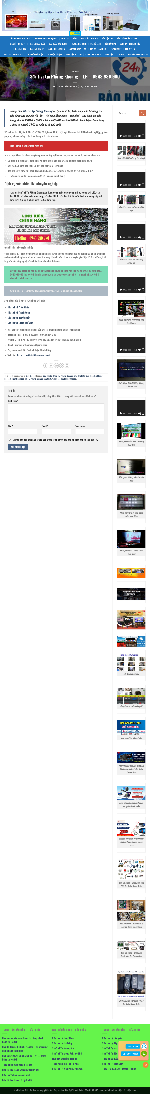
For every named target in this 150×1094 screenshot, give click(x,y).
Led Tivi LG (130, 49)
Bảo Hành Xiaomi (79, 44)
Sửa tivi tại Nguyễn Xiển (18, 317)
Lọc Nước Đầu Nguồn (58, 44)
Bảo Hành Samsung (56, 49)
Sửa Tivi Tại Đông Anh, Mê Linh (67, 1053)
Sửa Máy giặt (110, 44)
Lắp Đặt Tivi (107, 38)
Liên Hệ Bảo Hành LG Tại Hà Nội (17, 1080)
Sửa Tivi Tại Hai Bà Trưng (114, 1048)
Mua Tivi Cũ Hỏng (69, 38)
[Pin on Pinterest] (61, 365)
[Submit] (142, 113)
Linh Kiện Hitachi (74, 54)
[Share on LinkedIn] (67, 365)
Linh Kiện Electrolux (114, 54)
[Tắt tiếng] (139, 135)
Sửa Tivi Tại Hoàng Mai (63, 1048)
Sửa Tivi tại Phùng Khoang (37, 111)
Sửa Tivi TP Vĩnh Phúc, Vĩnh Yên (67, 1069)
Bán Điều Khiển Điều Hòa (128, 38)
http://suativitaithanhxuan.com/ (33, 355)
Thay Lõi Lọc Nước (37, 44)
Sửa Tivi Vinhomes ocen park (16, 1075)
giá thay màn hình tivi (32, 145)
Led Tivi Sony (115, 49)
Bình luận (13, 400)
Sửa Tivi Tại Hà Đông (62, 1043)
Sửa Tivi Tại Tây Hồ (111, 1043)
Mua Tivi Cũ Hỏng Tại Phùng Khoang (58, 376)
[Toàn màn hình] (143, 135)
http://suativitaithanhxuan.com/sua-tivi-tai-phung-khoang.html (50, 291)
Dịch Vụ (75, 71)
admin (94, 86)
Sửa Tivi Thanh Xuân (20, 38)
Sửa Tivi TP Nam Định (112, 1063)
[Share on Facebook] (45, 365)
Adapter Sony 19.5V (77, 49)
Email (45, 426)
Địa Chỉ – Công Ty (17, 44)
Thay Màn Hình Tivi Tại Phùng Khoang (27, 378)
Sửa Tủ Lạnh (95, 44)
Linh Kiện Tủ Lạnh (54, 54)
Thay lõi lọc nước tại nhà (113, 1058)
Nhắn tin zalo (132, 1046)
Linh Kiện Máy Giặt (35, 54)
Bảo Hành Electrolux (138, 54)
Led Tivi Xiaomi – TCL (13, 54)
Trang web (80, 426)
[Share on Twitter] (51, 365)
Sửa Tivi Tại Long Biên (63, 1038)
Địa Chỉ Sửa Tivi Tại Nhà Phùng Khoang (60, 378)
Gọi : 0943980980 (130, 1053)
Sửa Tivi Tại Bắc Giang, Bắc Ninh (117, 1053)
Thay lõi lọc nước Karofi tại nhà (17, 1065)
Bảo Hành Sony (37, 49)
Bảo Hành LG (20, 49)
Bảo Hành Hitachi (93, 54)
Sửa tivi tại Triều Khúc (18, 307)
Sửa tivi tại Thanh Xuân (18, 312)
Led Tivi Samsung (98, 49)
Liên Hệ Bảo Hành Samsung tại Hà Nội (20, 1070)
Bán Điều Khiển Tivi (89, 38)
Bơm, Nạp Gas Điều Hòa (130, 44)
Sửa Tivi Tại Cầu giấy (112, 1038)
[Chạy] (121, 135)
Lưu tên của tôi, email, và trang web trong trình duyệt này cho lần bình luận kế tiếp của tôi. (55, 439)
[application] (131, 131)
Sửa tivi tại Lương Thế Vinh (20, 323)
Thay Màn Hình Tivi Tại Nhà (46, 38)
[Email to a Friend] (56, 365)
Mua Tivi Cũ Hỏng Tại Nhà (64, 1058)
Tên (10, 426)
